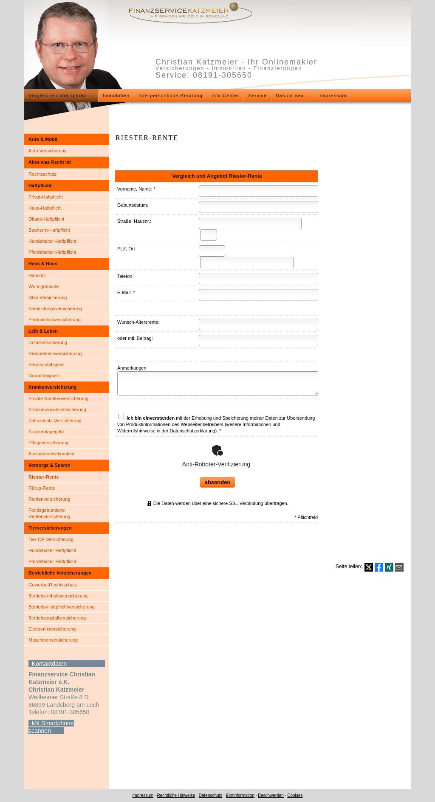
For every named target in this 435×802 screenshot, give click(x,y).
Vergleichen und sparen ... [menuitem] (61, 95)
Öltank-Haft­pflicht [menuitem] (46, 219)
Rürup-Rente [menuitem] (41, 488)
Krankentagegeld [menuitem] (46, 431)
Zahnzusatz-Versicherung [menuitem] (55, 420)
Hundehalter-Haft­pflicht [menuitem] (52, 241)
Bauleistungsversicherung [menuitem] (55, 308)
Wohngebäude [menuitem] (43, 286)
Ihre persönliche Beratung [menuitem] (170, 95)
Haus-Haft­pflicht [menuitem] (45, 207)
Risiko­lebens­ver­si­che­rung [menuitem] (55, 353)
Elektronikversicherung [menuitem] (52, 628)
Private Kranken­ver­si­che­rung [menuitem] (58, 398)
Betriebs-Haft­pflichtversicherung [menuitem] (61, 606)
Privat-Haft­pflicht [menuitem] (45, 196)
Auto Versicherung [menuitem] (47, 150)
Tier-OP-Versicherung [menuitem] (50, 539)
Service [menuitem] (257, 95)
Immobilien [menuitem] (116, 95)
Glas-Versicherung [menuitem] (47, 297)
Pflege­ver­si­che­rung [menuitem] (48, 442)
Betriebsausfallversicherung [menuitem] (57, 617)
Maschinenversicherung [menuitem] (53, 639)
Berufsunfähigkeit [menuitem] (46, 364)
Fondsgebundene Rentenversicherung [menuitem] (49, 513)
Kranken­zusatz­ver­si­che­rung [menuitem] (57, 409)
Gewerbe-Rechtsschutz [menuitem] (52, 584)
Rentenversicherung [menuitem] (49, 499)
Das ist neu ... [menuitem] (293, 95)
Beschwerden (271, 795)
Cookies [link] (294, 795)
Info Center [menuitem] (225, 95)
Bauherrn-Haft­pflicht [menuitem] (49, 230)
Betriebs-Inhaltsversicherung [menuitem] (58, 595)
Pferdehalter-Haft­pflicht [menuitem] (52, 252)
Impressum (143, 795)
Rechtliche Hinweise (176, 795)
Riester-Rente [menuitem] (43, 477)
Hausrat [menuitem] (36, 275)
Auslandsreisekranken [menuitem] (51, 453)
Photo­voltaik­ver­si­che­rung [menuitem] (54, 319)
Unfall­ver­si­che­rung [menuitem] (47, 342)
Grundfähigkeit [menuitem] (43, 375)
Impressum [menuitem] (332, 95)
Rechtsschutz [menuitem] (42, 174)
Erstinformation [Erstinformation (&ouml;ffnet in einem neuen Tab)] (240, 795)
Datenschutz (211, 795)
